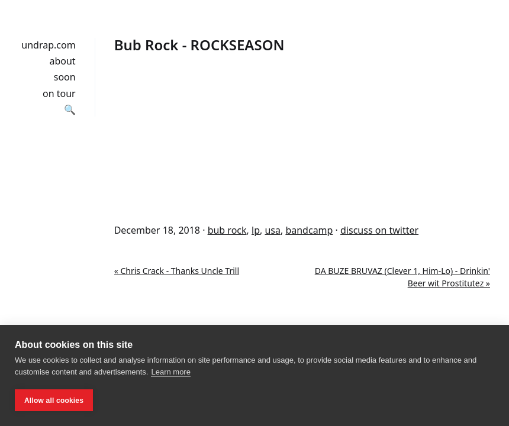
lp (256, 230)
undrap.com (48, 44)
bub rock (227, 230)
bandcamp (309, 230)
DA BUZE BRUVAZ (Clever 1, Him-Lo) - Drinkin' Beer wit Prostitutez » (402, 277)
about (62, 60)
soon (65, 76)
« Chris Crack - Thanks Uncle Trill (176, 270)
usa (273, 230)
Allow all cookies (53, 400)
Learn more (170, 371)
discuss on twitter (379, 230)
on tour (59, 93)
